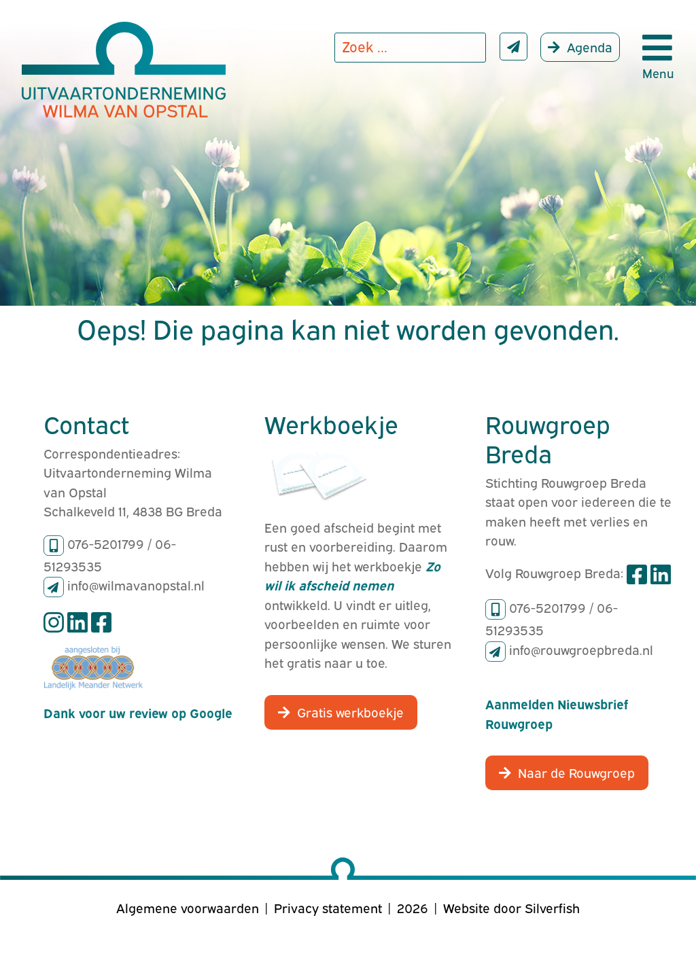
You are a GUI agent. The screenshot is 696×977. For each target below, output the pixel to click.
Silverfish (552, 907)
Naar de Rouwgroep (576, 772)
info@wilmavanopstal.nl (136, 584)
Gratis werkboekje (350, 711)
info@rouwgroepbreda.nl (581, 649)
